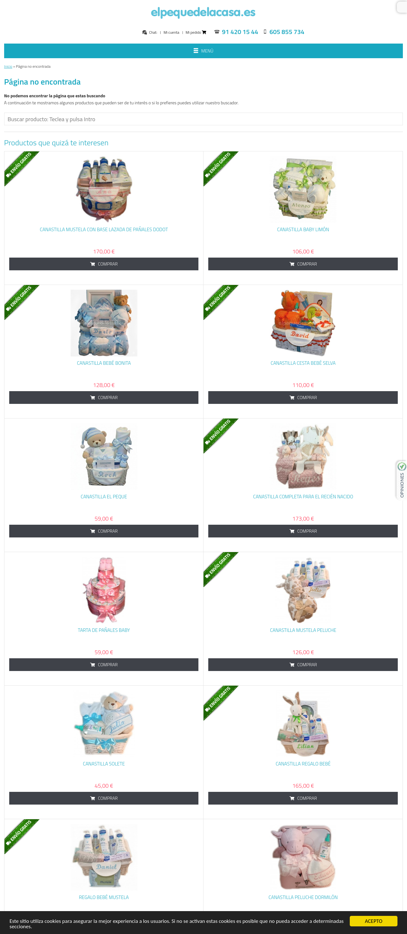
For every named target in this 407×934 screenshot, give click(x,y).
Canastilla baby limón (303, 229)
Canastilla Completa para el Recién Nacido (303, 496)
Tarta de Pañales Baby (104, 630)
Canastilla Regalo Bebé (303, 763)
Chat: (149, 32)
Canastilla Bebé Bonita (104, 363)
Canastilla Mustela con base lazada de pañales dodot (104, 229)
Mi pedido (196, 32)
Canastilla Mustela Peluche (303, 630)
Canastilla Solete (104, 763)
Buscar (402, 7)
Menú (203, 51)
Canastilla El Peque (104, 496)
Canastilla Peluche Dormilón (303, 897)
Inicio (8, 66)
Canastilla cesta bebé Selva (303, 363)
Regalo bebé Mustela (104, 897)
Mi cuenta (171, 32)
